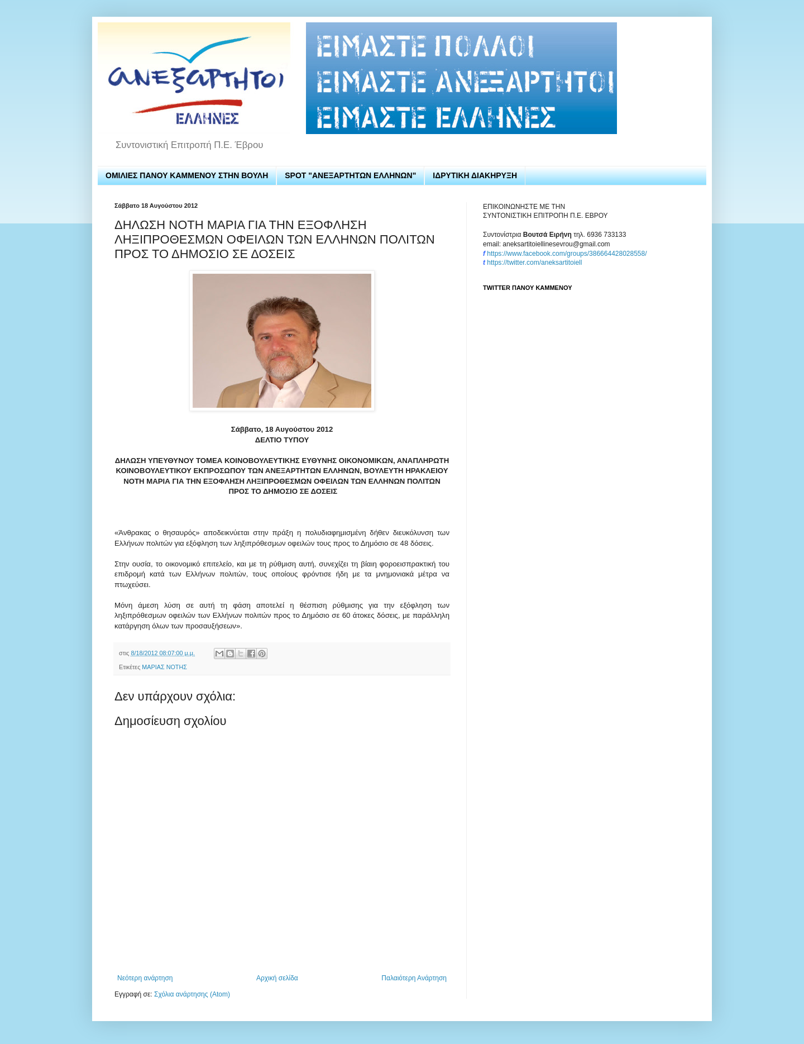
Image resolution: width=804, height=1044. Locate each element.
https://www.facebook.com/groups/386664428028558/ (567, 254)
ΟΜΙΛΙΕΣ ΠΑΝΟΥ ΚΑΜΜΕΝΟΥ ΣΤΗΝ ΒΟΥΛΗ (187, 175)
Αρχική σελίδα (277, 978)
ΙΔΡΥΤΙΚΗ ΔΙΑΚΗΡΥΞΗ (475, 175)
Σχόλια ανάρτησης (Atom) (192, 994)
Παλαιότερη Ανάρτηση (414, 978)
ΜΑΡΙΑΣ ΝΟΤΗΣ (164, 667)
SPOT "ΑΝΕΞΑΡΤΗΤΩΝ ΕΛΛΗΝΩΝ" (350, 175)
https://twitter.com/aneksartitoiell (534, 262)
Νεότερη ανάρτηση (145, 978)
